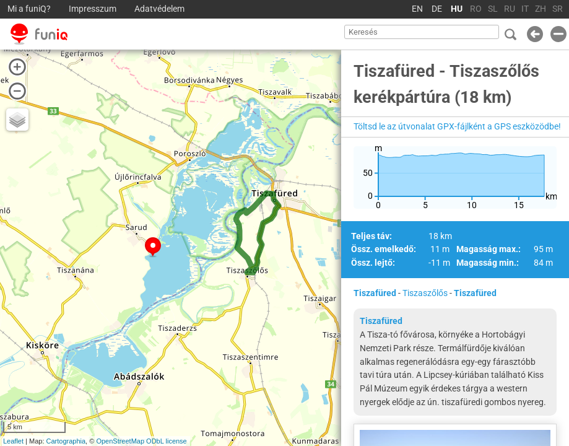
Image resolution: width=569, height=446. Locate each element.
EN (417, 9)
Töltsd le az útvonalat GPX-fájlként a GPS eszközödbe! (457, 126)
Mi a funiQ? (29, 9)
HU (457, 9)
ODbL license (166, 441)
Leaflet (13, 441)
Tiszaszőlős (425, 293)
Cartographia (66, 441)
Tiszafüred (375, 293)
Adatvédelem (159, 9)
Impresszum (92, 9)
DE (437, 9)
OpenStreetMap (120, 441)
